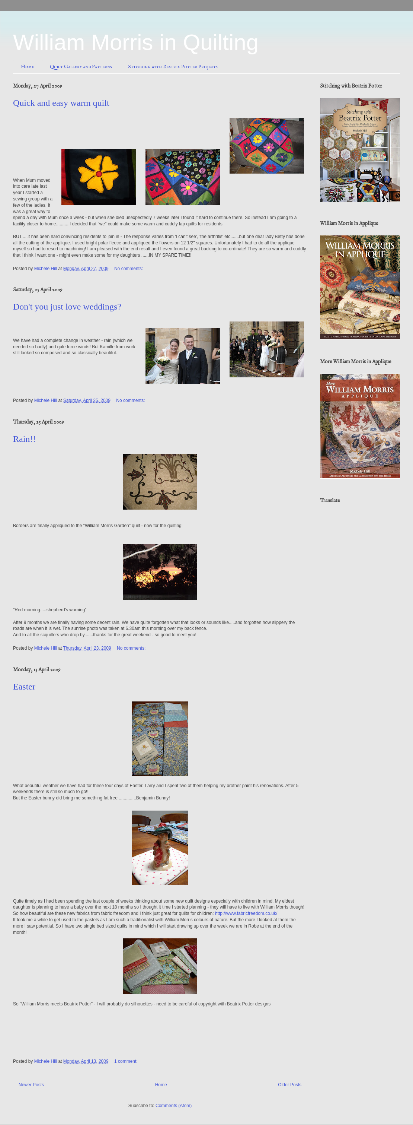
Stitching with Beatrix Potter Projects (173, 66)
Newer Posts (31, 1084)
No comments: (129, 268)
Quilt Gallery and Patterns (81, 66)
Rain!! (24, 439)
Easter (24, 686)
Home (27, 66)
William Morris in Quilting (136, 42)
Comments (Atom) (174, 1105)
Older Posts (289, 1084)
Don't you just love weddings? (67, 306)
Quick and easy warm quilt (61, 103)
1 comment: (126, 1061)
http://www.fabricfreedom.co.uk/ (246, 913)
